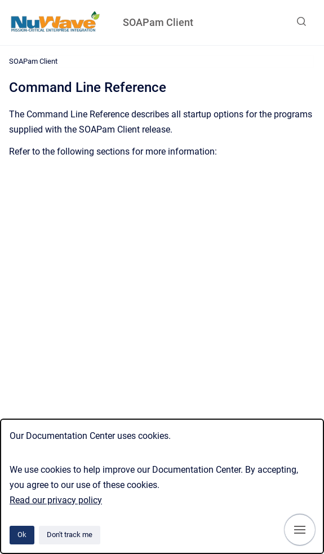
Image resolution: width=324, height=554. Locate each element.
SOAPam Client (158, 22)
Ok (21, 534)
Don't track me (69, 534)
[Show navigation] (300, 530)
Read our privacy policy (56, 500)
